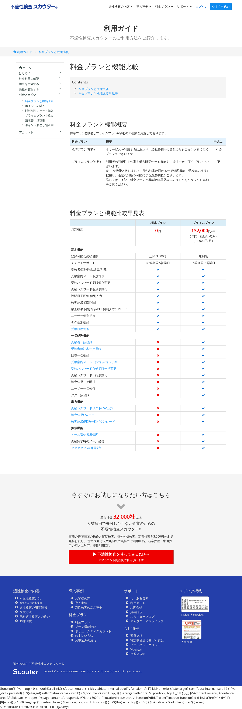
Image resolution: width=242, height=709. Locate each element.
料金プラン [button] (164, 6)
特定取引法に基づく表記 (147, 640)
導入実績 (81, 603)
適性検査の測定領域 (33, 607)
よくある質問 (139, 598)
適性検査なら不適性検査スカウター (38, 664)
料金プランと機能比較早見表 (98, 93)
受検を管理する (29, 89)
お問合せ (136, 607)
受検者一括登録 (81, 342)
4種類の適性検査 (31, 603)
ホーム (25, 68)
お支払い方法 (84, 636)
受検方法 (26, 612)
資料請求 (136, 612)
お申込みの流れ (85, 640)
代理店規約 (137, 654)
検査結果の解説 (29, 78)
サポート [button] (184, 6)
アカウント (26, 132)
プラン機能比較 (85, 627)
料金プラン (82, 622)
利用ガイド (22, 52)
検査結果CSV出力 (83, 415)
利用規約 (136, 649)
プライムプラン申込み (39, 115)
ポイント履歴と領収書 (39, 125)
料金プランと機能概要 (93, 89)
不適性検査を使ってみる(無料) (121, 557)
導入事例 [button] (143, 6)
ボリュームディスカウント (93, 631)
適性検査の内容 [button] (120, 6)
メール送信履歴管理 (84, 435)
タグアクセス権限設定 (86, 448)
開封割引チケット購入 (39, 111)
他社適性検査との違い (35, 616)
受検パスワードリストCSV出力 (92, 408)
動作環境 (26, 621)
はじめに (24, 73)
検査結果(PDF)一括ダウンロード (93, 421)
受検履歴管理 (80, 329)
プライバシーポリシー (145, 645)
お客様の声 (82, 598)
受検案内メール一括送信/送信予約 (94, 362)
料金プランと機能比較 (54, 52)
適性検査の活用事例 (88, 607)
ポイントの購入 (35, 106)
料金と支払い (27, 94)
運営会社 (136, 636)
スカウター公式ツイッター (148, 621)
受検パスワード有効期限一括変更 (93, 368)
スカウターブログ (142, 616)
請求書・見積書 (35, 120)
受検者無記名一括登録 (86, 349)
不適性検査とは (30, 598)
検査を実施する (29, 84)
